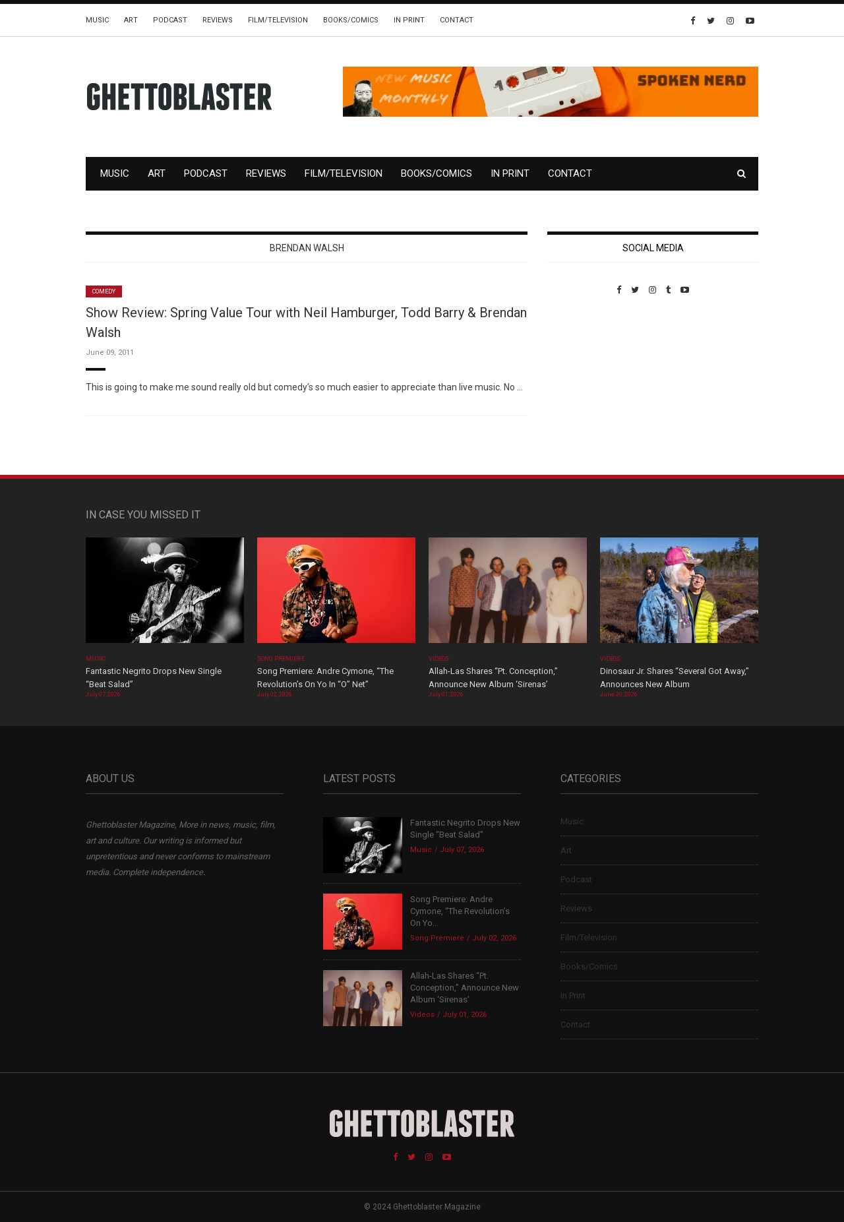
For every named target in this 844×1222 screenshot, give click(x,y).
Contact (456, 20)
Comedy (103, 291)
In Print (409, 20)
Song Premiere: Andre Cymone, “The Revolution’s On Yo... (460, 911)
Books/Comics (350, 20)
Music (97, 20)
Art (131, 20)
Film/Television (278, 20)
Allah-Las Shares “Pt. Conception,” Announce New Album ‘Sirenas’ (464, 987)
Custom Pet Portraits (585, 385)
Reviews (217, 20)
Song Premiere (281, 659)
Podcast (170, 20)
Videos (439, 659)
